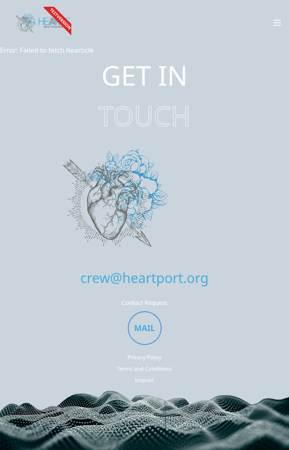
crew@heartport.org (144, 278)
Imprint (144, 380)
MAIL (144, 328)
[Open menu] (277, 23)
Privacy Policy (144, 357)
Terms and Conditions (144, 368)
